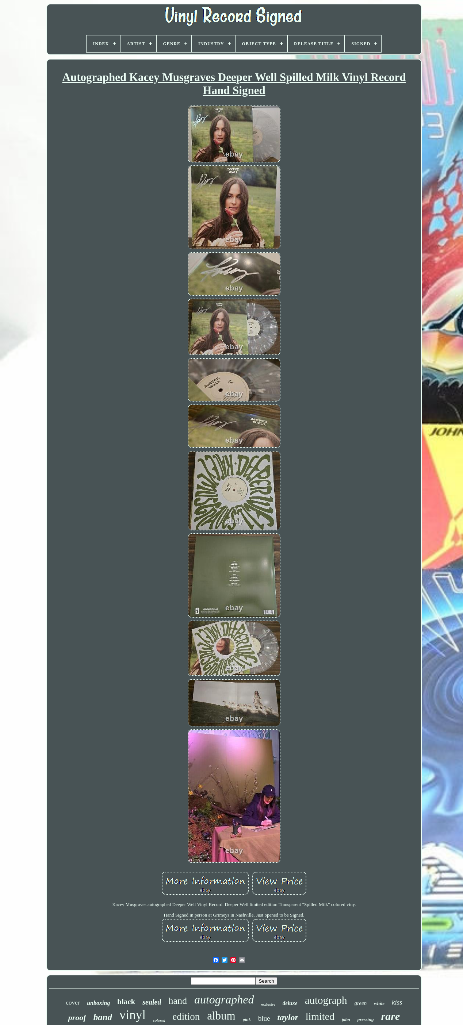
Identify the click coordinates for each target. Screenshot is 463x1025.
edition (186, 1016)
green (361, 1003)
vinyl (132, 1015)
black (126, 1001)
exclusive (268, 1004)
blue (264, 1018)
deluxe (290, 1003)
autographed (224, 999)
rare (390, 1016)
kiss (397, 1002)
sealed (151, 1002)
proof (77, 1017)
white (379, 1003)
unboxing (98, 1003)
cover (73, 1002)
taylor (287, 1017)
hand (177, 1000)
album (221, 1015)
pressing (365, 1019)
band (102, 1017)
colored (159, 1020)
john (346, 1019)
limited (320, 1016)
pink (247, 1019)
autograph (326, 1000)
